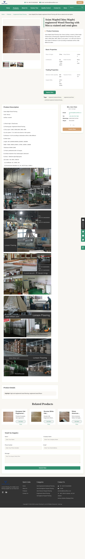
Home (8, 8)
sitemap (60, 505)
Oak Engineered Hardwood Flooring (45, 487)
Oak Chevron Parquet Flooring (44, 492)
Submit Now (42, 469)
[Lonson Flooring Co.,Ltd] (6, 485)
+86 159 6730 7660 (74, 116)
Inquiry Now (49, 92)
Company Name (47, 436)
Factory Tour (34, 8)
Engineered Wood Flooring (20, 14)
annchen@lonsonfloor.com (51, 2)
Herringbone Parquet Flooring (44, 497)
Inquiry (80, 2)
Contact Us (57, 8)
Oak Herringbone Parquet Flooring (45, 489)
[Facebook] (3, 493)
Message (7, 453)
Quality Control (46, 8)
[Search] (82, 7)
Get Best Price (21, 422)
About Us (24, 8)
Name (7, 436)
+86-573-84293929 (33, 2)
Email (45, 445)
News (65, 8)
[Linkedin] (6, 493)
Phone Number (8, 445)
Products (16, 8)
